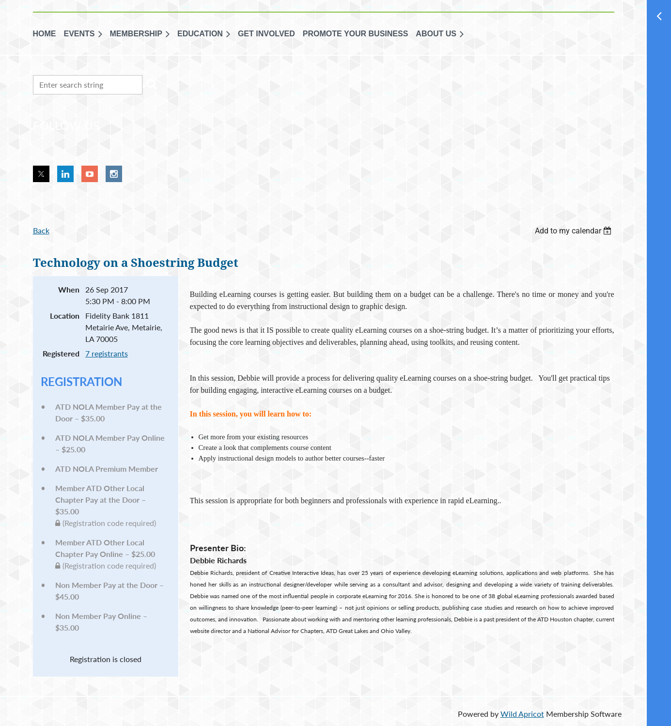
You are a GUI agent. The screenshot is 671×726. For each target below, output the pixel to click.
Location (64, 315)
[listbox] (574, 231)
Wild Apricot (522, 713)
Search (151, 84)
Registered (61, 353)
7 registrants (106, 353)
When (68, 289)
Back (41, 230)
